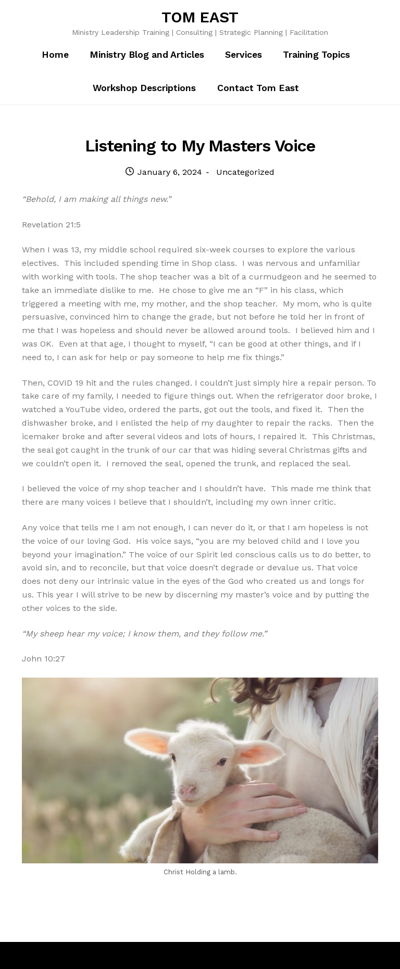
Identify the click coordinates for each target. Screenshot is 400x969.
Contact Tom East (258, 88)
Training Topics (316, 54)
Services (243, 54)
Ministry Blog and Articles (147, 54)
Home (55, 54)
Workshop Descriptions (144, 88)
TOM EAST (200, 17)
